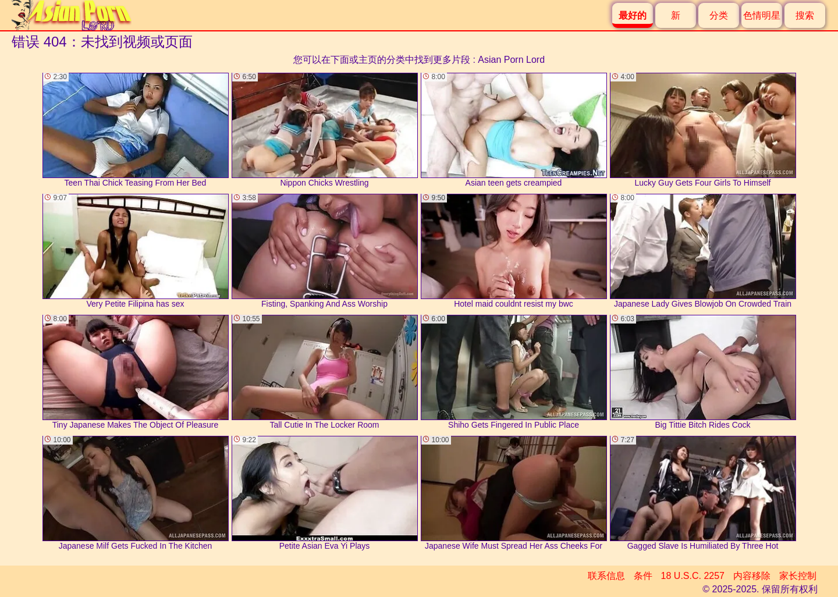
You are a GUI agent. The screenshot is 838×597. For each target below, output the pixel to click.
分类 (718, 15)
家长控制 (797, 576)
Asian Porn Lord (511, 60)
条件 (643, 576)
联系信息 (606, 576)
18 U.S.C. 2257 (693, 576)
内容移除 (751, 576)
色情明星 (761, 15)
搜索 (805, 15)
